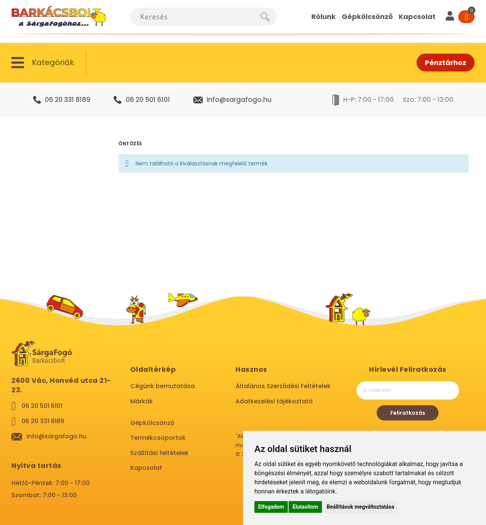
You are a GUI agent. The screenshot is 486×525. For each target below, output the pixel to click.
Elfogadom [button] (271, 507)
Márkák (141, 401)
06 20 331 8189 (67, 99)
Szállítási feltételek (159, 453)
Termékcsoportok (158, 437)
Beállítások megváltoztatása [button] (360, 507)
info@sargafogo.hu (239, 99)
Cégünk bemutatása (162, 386)
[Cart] (466, 16)
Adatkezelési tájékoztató (274, 401)
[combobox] (195, 16)
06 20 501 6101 (148, 99)
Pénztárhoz (445, 62)
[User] (450, 16)
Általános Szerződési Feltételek (283, 386)
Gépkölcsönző (152, 423)
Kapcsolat (146, 467)
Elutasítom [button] (305, 507)
